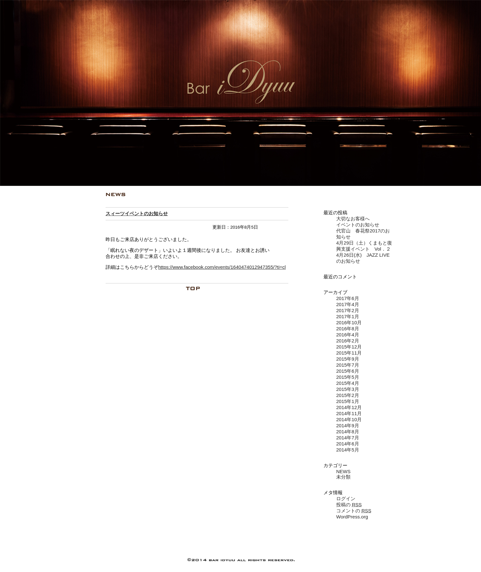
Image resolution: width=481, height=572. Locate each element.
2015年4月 (347, 383)
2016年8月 (347, 328)
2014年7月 (347, 437)
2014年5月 (347, 449)
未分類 (343, 477)
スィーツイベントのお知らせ (137, 213)
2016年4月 (347, 334)
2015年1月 (347, 401)
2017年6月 (347, 298)
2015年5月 (347, 377)
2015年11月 (349, 353)
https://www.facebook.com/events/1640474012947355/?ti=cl (222, 267)
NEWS (343, 471)
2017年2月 (347, 310)
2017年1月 (347, 316)
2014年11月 (349, 413)
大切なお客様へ (353, 218)
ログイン (345, 498)
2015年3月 (347, 389)
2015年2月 (347, 395)
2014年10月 (349, 419)
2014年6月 (347, 443)
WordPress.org (352, 516)
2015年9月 (347, 359)
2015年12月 (349, 346)
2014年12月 (349, 407)
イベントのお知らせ (357, 224)
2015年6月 (347, 371)
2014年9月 (347, 425)
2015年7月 (347, 365)
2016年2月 (347, 340)
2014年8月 (347, 431)
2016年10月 (349, 322)
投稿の (349, 504)
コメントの (353, 510)
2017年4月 (347, 304)
